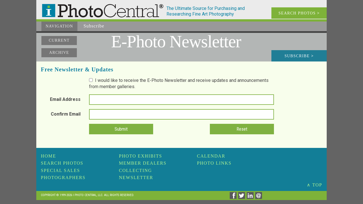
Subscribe (299, 56)
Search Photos (62, 163)
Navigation (59, 26)
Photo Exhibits (140, 156)
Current (59, 40)
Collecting (135, 170)
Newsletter (136, 177)
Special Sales (60, 170)
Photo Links (214, 163)
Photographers (63, 177)
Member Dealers (142, 163)
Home (48, 156)
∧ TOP (314, 184)
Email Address (65, 99)
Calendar (211, 156)
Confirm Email (66, 114)
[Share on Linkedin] (251, 197)
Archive (59, 52)
